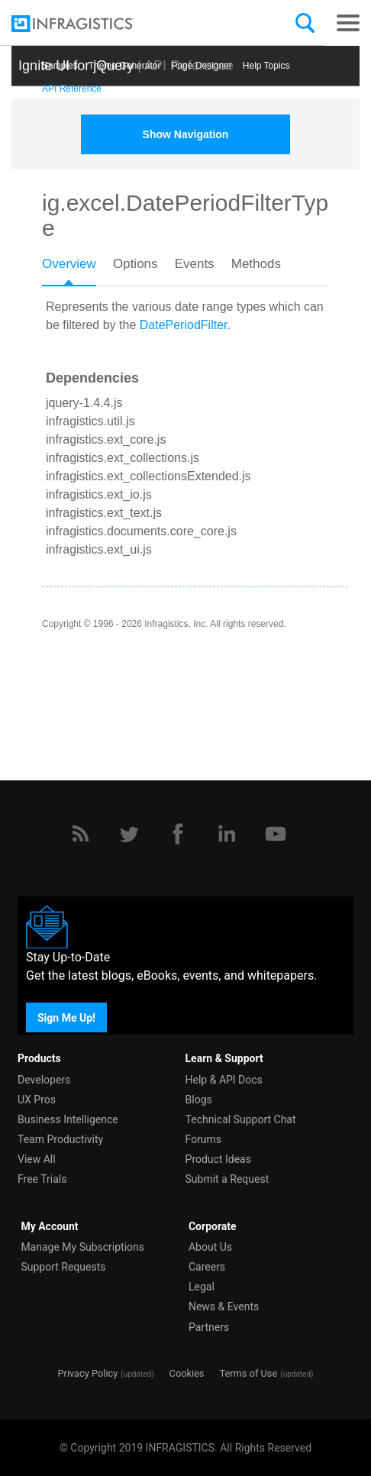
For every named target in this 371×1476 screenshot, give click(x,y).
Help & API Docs (224, 1080)
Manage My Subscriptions (82, 1247)
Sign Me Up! (66, 1017)
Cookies (187, 1373)
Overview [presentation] (69, 264)
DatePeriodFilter (183, 324)
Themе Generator (125, 65)
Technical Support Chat (241, 1119)
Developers (44, 1080)
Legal (202, 1287)
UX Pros (37, 1099)
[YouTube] (275, 834)
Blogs (199, 1099)
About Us (210, 1247)
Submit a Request (227, 1179)
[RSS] (80, 834)
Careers (207, 1267)
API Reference (72, 88)
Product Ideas (218, 1159)
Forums (204, 1139)
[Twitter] (129, 834)
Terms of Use (248, 1373)
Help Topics (266, 65)
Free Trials (42, 1179)
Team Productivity (60, 1139)
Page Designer (201, 65)
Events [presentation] (195, 264)
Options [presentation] (135, 264)
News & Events (224, 1306)
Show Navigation (186, 134)
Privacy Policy (87, 1373)
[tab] (77, 269)
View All (37, 1159)
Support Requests (63, 1267)
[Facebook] (178, 834)
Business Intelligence (68, 1119)
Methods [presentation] (256, 264)
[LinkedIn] (226, 834)
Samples (60, 65)
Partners (209, 1327)
